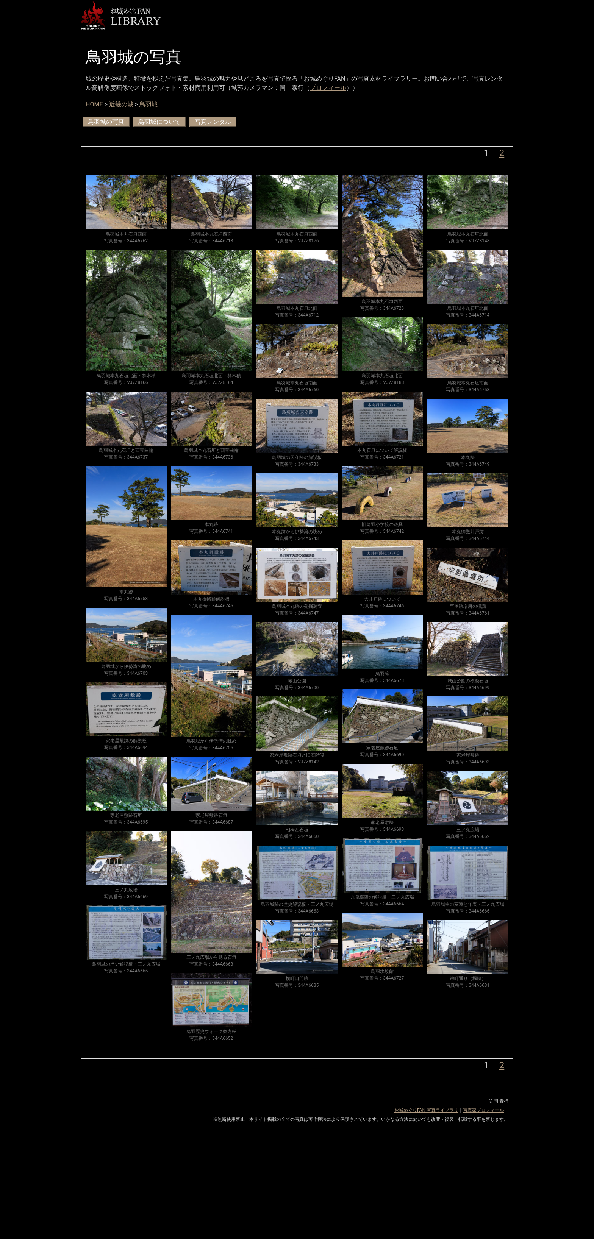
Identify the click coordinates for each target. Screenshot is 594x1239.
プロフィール (328, 87)
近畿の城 (121, 104)
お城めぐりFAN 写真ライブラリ (426, 1110)
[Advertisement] (297, 1186)
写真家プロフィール (483, 1110)
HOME (94, 104)
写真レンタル (213, 122)
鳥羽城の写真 (106, 122)
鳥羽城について (159, 122)
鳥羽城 (148, 104)
